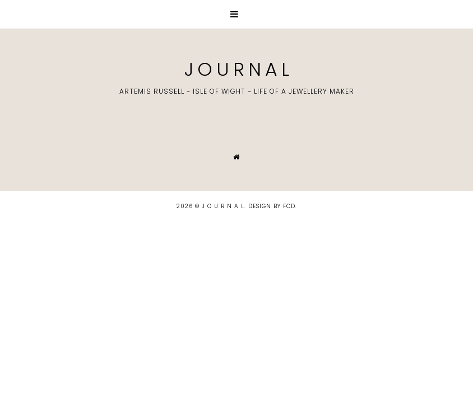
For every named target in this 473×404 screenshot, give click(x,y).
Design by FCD (271, 206)
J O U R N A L (236, 69)
